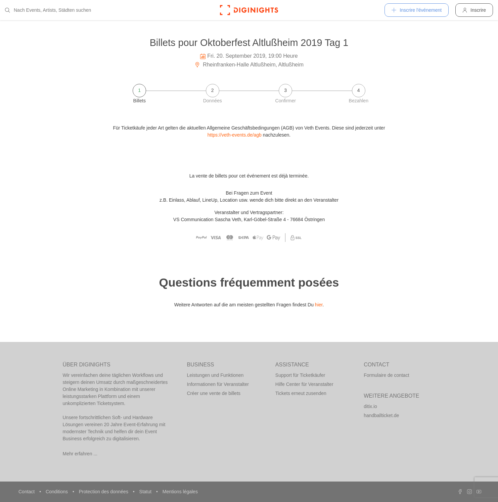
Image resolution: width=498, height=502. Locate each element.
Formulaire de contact (386, 375)
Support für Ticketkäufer (300, 375)
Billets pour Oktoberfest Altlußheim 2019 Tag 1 (249, 42)
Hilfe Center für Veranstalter (304, 384)
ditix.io (370, 406)
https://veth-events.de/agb (235, 135)
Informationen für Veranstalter (218, 384)
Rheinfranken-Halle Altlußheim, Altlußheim (249, 64)
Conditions (57, 491)
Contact (27, 491)
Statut (146, 491)
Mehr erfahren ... (80, 453)
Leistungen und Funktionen (215, 375)
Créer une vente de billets (214, 393)
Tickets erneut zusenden (300, 393)
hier (319, 304)
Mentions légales (180, 491)
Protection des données (104, 491)
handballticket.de (381, 415)
